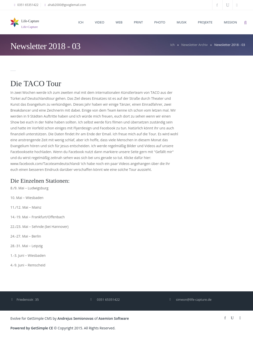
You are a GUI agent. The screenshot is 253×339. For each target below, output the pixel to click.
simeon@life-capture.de (193, 299)
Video (99, 22)
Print (138, 22)
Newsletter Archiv (194, 44)
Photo (159, 22)
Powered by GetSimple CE (31, 328)
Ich (81, 22)
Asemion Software (114, 318)
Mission (230, 22)
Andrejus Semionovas (75, 318)
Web (119, 22)
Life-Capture (30, 21)
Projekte (205, 22)
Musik (182, 22)
